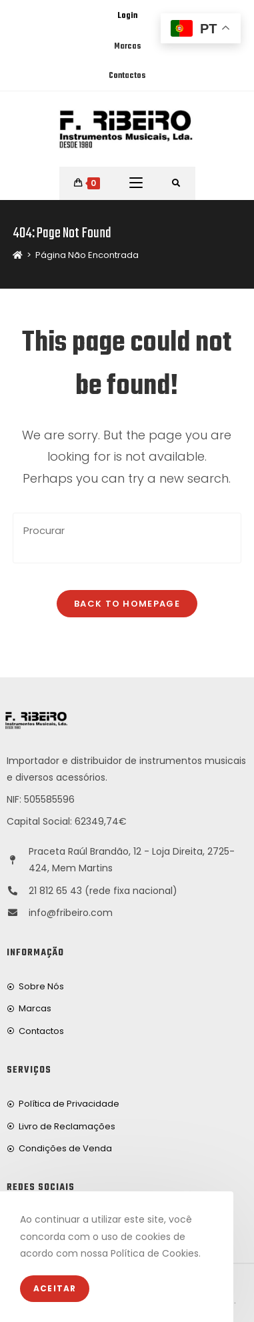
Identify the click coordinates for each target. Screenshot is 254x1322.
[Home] (18, 255)
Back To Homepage (127, 603)
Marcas (127, 46)
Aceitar (54, 1288)
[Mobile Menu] (136, 183)
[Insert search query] (127, 538)
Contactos (127, 76)
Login (127, 16)
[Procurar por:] (176, 183)
